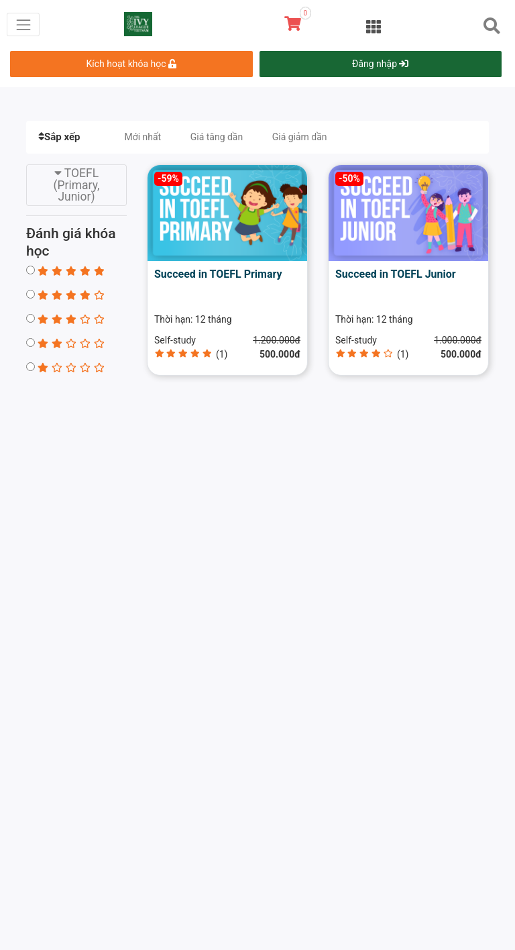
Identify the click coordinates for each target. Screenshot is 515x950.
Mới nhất (142, 136)
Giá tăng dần (216, 136)
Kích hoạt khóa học (132, 63)
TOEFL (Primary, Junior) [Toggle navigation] (77, 184)
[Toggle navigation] (23, 24)
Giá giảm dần (299, 136)
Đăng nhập (380, 63)
